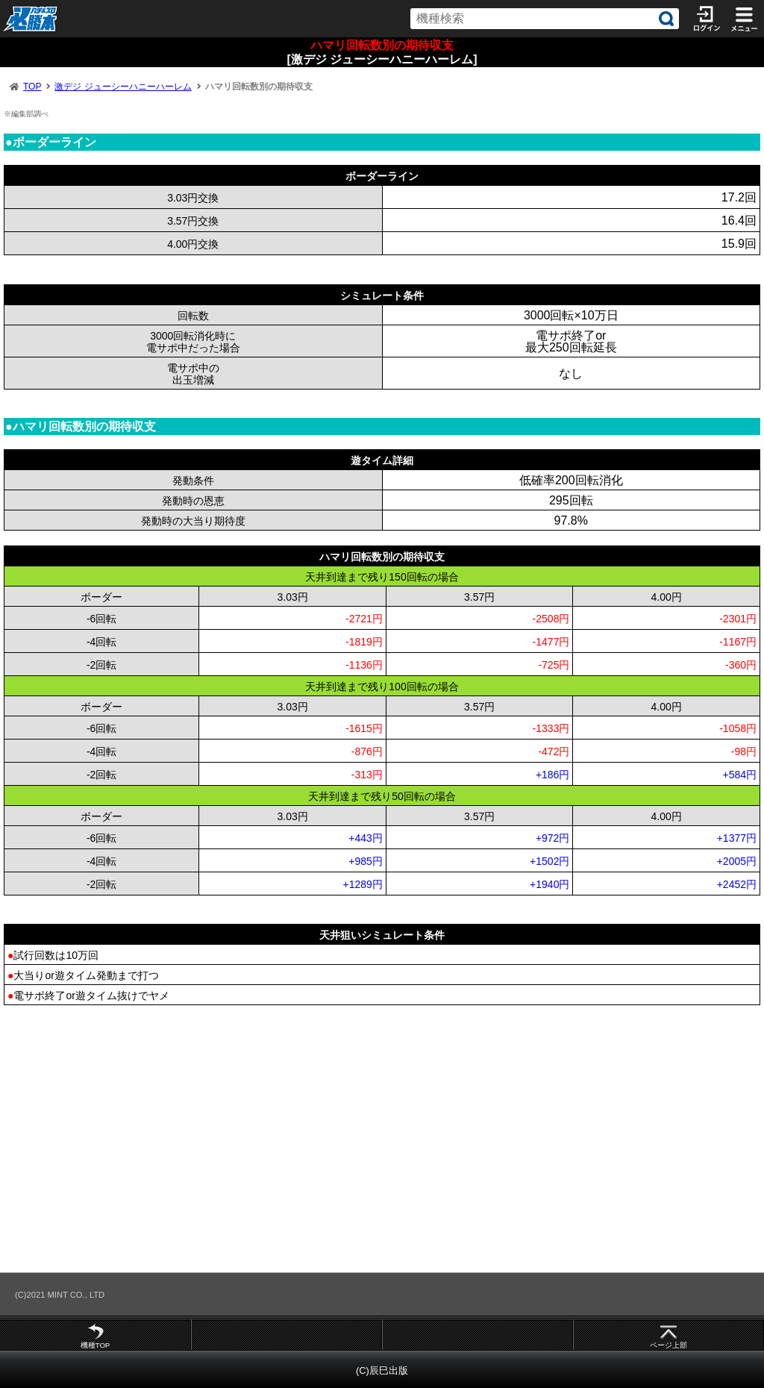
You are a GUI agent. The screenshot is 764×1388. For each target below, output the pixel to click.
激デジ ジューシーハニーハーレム (122, 86)
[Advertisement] (382, 1138)
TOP (32, 86)
